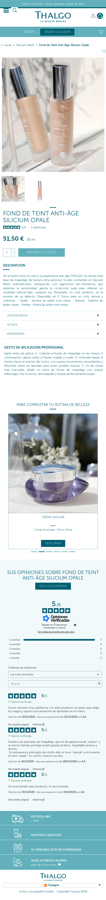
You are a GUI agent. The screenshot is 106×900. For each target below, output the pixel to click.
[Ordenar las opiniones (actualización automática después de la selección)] (55, 674)
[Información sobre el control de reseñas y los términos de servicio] (75, 625)
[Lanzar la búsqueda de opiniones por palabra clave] (99, 684)
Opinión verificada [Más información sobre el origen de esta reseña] (21, 701)
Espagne (53, 885)
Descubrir (53, 543)
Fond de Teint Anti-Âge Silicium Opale (64, 45)
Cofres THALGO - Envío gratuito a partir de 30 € (53, 4)
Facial (7, 45)
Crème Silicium (53, 517)
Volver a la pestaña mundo (36, 891)
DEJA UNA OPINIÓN (53, 586)
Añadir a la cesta (57, 32)
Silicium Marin (25, 45)
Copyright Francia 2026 (72, 891)
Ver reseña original (18, 724)
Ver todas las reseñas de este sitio (56, 631)
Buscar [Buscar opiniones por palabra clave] (53, 683)
